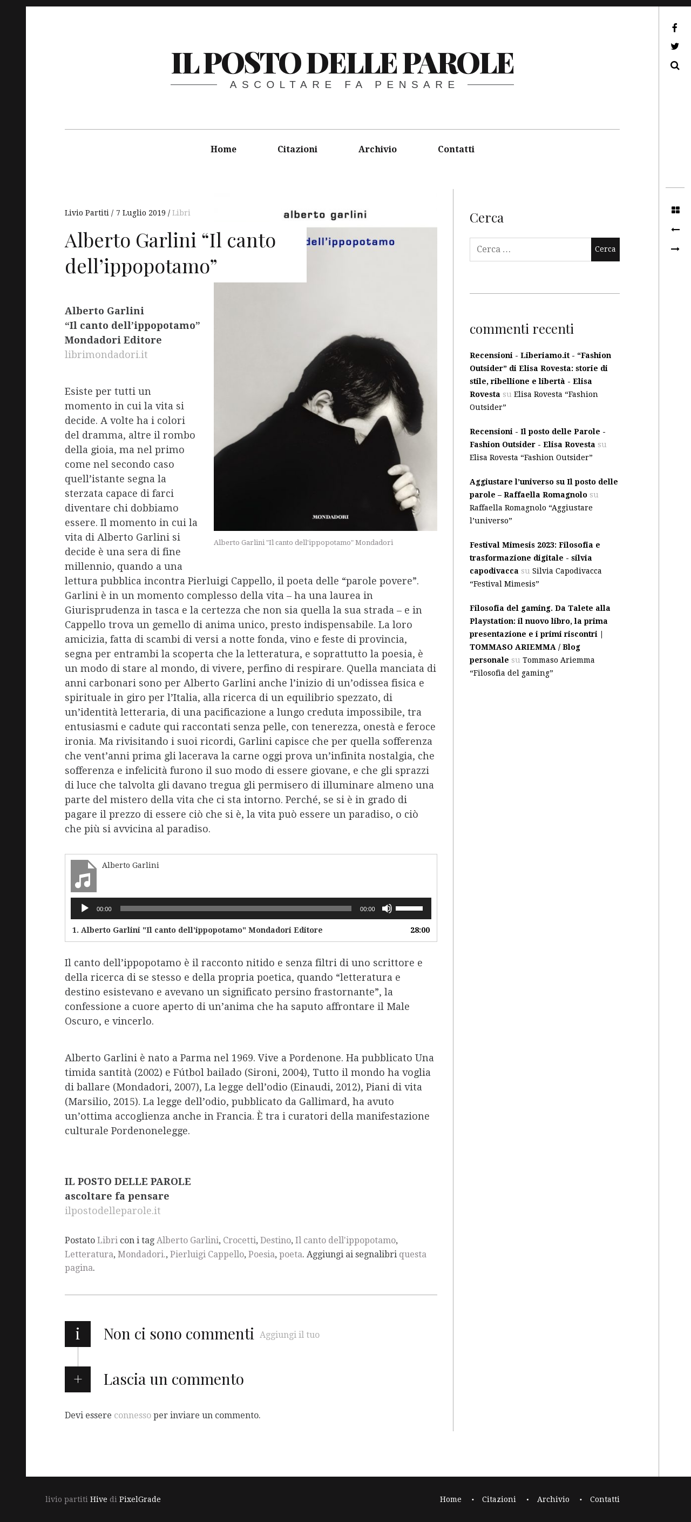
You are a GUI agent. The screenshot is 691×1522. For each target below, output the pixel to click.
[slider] (236, 908)
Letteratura (89, 1254)
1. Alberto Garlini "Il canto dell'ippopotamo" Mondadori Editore (197, 930)
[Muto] (387, 908)
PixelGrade (140, 1499)
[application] (251, 908)
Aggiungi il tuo (290, 1335)
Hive (98, 1499)
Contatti (456, 149)
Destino (275, 1240)
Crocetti (239, 1240)
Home (223, 149)
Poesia (261, 1254)
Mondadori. (142, 1254)
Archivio (377, 149)
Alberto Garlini (188, 1240)
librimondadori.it (106, 355)
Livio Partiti (88, 212)
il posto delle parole (342, 61)
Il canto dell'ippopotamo (345, 1240)
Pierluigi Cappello (207, 1254)
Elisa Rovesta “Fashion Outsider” (531, 457)
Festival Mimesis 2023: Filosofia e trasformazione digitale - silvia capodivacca (535, 558)
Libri (181, 212)
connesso (132, 1415)
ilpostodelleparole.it (113, 1211)
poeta (290, 1254)
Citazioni (297, 149)
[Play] (84, 908)
